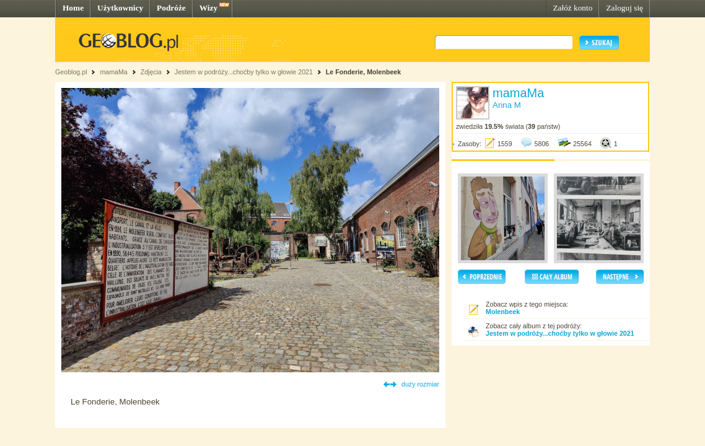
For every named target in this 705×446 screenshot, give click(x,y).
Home (73, 7)
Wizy (208, 7)
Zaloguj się (624, 7)
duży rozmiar (420, 384)
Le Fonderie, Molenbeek (363, 72)
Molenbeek (503, 311)
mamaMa (113, 72)
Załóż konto (572, 7)
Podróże (171, 7)
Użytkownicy (120, 7)
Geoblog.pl (71, 72)
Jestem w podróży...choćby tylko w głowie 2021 (244, 72)
